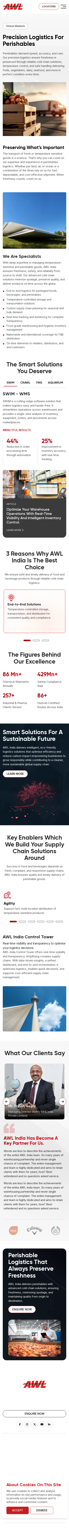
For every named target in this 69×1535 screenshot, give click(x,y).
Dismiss (41, 1510)
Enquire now (22, 1309)
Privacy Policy (11, 1531)
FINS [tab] (39, 382)
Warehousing (45, 1449)
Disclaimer (48, 1531)
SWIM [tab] (10, 382)
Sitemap (61, 1531)
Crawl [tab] (25, 382)
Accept (17, 1510)
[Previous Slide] (6, 1101)
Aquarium (8, 1466)
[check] (63, 6)
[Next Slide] (62, 1101)
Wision (7, 1460)
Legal (26, 1531)
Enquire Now (34, 1413)
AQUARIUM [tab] (55, 382)
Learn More (14, 529)
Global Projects (46, 1466)
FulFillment (43, 1455)
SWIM (6, 1449)
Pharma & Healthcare (50, 1472)
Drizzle (7, 1455)
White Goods (45, 1460)
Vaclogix (8, 1472)
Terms (35, 1531)
